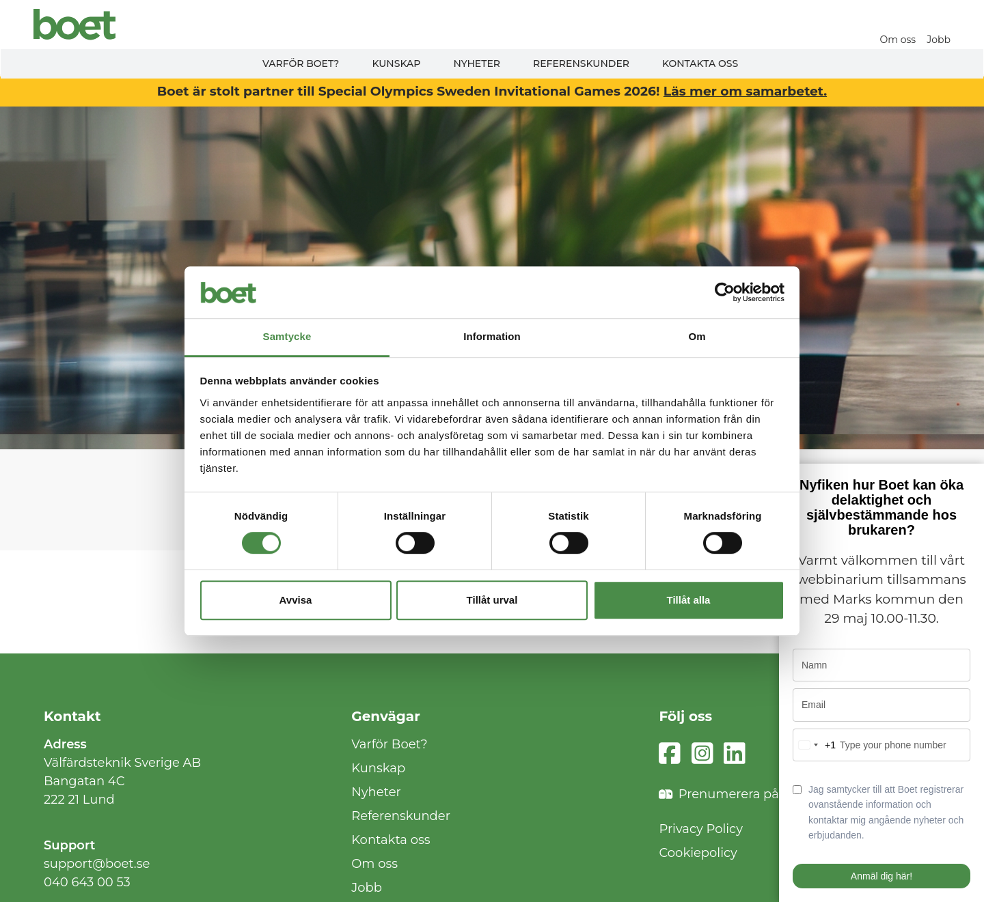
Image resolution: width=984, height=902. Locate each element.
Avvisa (295, 600)
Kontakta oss (700, 63)
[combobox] (814, 745)
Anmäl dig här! (881, 876)
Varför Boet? (301, 63)
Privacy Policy (700, 828)
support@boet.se (97, 863)
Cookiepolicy (698, 852)
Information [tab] (492, 337)
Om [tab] (696, 337)
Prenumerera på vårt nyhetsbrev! (770, 794)
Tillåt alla (689, 600)
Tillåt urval (492, 600)
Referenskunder (581, 63)
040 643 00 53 (87, 882)
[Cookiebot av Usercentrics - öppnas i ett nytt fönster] (724, 292)
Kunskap (396, 63)
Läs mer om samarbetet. (745, 91)
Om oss (899, 39)
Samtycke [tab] (287, 337)
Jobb (939, 39)
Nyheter (476, 63)
